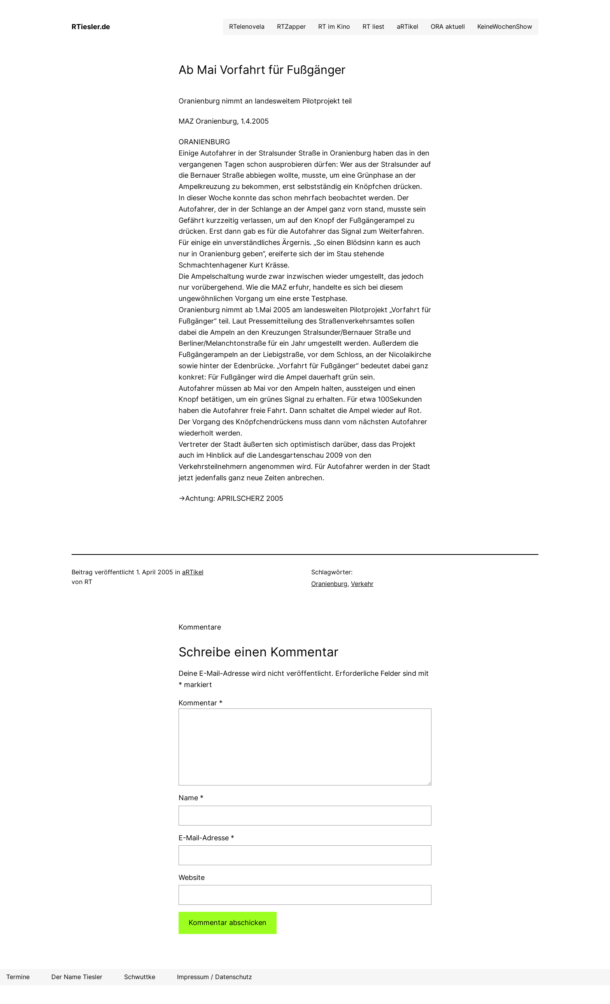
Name (191, 798)
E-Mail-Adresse (206, 838)
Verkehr (362, 584)
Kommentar (201, 703)
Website (192, 877)
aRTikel (192, 572)
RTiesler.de (91, 27)
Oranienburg (329, 584)
